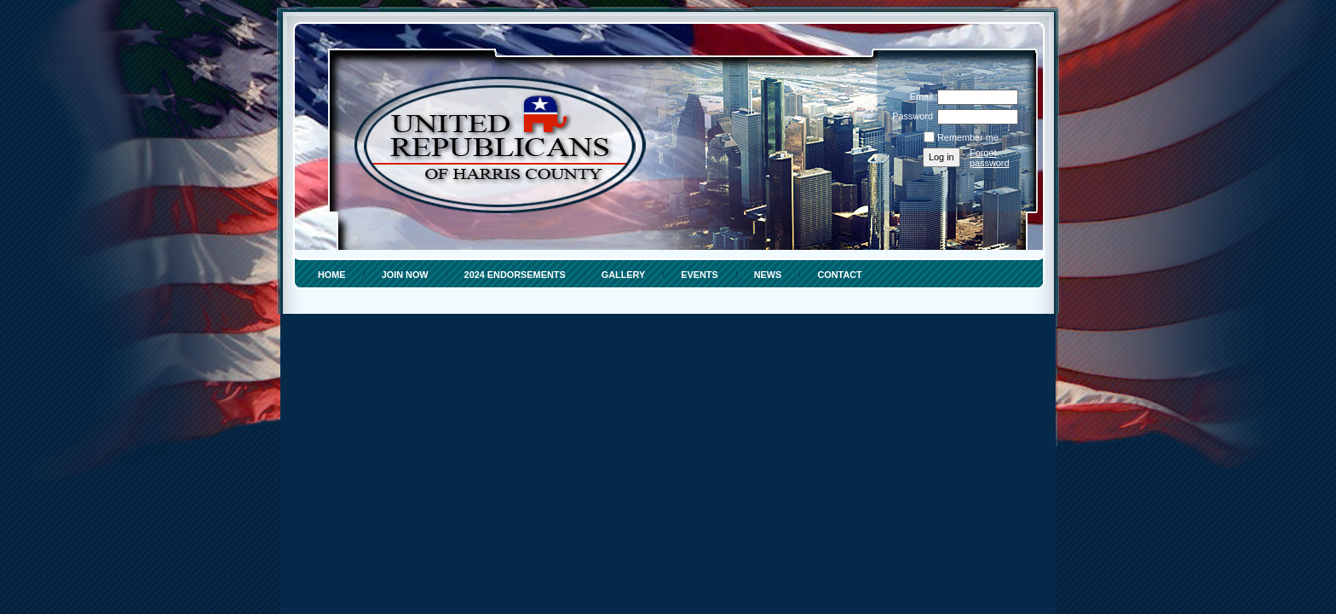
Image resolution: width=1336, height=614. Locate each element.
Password (909, 116)
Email (918, 96)
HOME (332, 274)
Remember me (968, 137)
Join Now (405, 274)
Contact (839, 274)
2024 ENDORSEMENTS (515, 274)
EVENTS (699, 274)
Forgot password (990, 158)
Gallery (624, 274)
